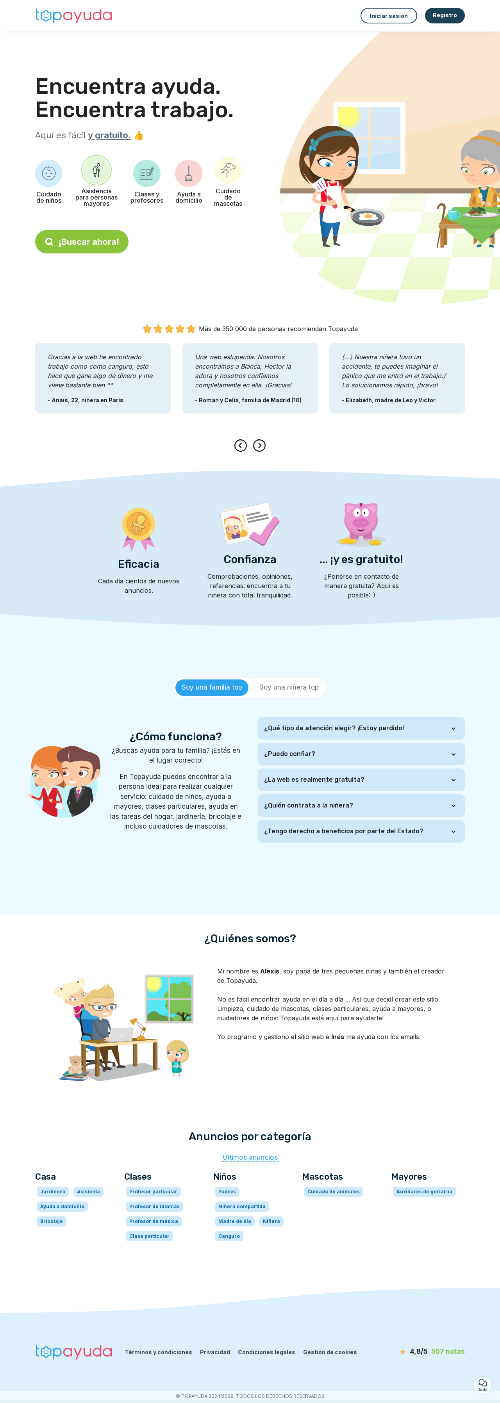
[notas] (420, 1352)
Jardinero (52, 1191)
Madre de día (234, 1221)
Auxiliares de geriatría (424, 1191)
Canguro (229, 1236)
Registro (445, 15)
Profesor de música (153, 1221)
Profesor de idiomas (154, 1206)
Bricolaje (51, 1221)
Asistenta (88, 1191)
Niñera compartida (242, 1206)
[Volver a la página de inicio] (74, 15)
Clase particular (149, 1236)
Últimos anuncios (250, 1157)
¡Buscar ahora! (82, 242)
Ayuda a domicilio (62, 1206)
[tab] (211, 687)
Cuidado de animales (333, 1191)
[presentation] (242, 445)
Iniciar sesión (389, 15)
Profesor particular (153, 1191)
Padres (227, 1191)
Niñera (271, 1221)
